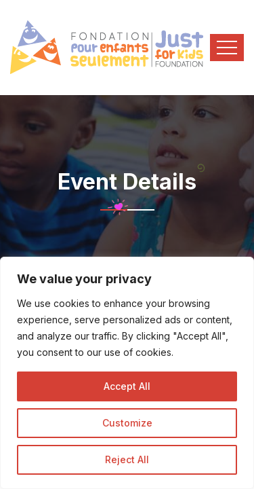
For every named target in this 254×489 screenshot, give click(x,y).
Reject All (127, 459)
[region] (127, 373)
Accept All (127, 386)
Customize (127, 423)
